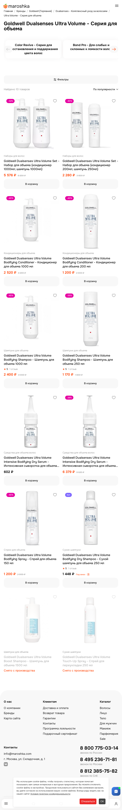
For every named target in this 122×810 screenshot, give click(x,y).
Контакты (49, 723)
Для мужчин (108, 723)
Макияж (105, 728)
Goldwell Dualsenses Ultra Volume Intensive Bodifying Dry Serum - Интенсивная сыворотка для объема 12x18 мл (89, 462)
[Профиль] (116, 804)
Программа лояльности (59, 728)
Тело (103, 718)
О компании (12, 708)
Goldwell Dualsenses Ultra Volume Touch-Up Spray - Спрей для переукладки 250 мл (86, 661)
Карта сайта (12, 718)
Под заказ (80, 574)
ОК (102, 801)
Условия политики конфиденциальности (50, 794)
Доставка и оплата (55, 708)
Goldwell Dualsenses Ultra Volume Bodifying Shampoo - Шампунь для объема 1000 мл (29, 360)
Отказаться (88, 801)
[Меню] (6, 803)
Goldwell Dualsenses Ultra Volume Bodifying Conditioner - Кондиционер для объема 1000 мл (30, 262)
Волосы (105, 708)
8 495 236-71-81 (98, 759)
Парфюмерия (109, 734)
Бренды (9, 713)
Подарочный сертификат (60, 734)
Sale (102, 739)
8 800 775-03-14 (99, 748)
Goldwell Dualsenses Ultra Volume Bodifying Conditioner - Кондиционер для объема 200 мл (89, 262)
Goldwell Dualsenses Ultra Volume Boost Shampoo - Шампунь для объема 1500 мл (27, 661)
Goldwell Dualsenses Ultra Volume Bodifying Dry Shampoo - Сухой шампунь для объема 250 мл (86, 559)
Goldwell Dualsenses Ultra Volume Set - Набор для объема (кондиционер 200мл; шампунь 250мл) (90, 165)
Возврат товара (53, 713)
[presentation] (8, 49)
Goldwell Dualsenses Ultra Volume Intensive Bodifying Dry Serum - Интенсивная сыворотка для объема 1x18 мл (30, 462)
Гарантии (49, 718)
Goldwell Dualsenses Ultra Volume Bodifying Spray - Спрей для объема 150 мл (30, 559)
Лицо (103, 713)
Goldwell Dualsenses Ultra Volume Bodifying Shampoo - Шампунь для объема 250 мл (88, 360)
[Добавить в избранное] (55, 101)
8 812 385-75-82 (98, 771)
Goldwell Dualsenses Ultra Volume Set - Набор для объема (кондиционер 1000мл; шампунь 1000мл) (31, 165)
